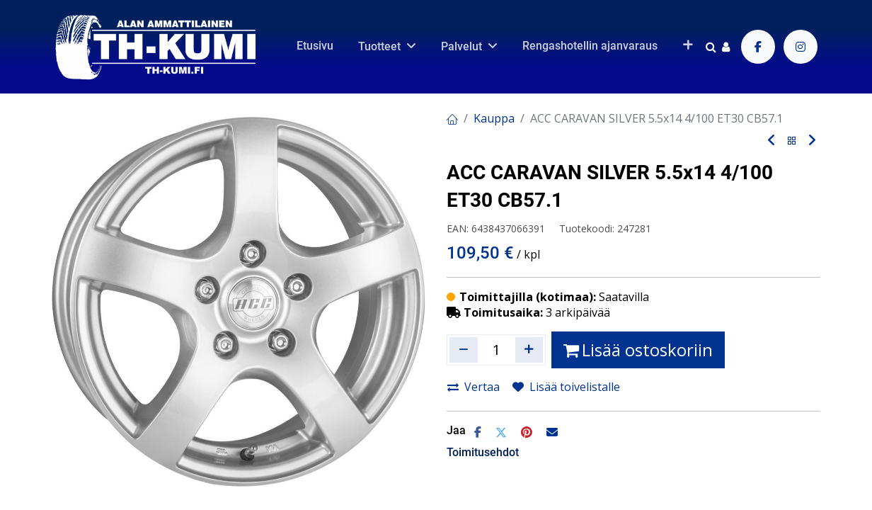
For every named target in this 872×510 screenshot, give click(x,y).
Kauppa (494, 118)
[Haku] (711, 47)
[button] (688, 46)
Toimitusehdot (483, 452)
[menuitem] (315, 46)
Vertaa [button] (473, 387)
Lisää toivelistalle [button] (566, 387)
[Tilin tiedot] (726, 47)
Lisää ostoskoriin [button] (638, 349)
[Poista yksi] (463, 350)
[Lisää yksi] (529, 350)
